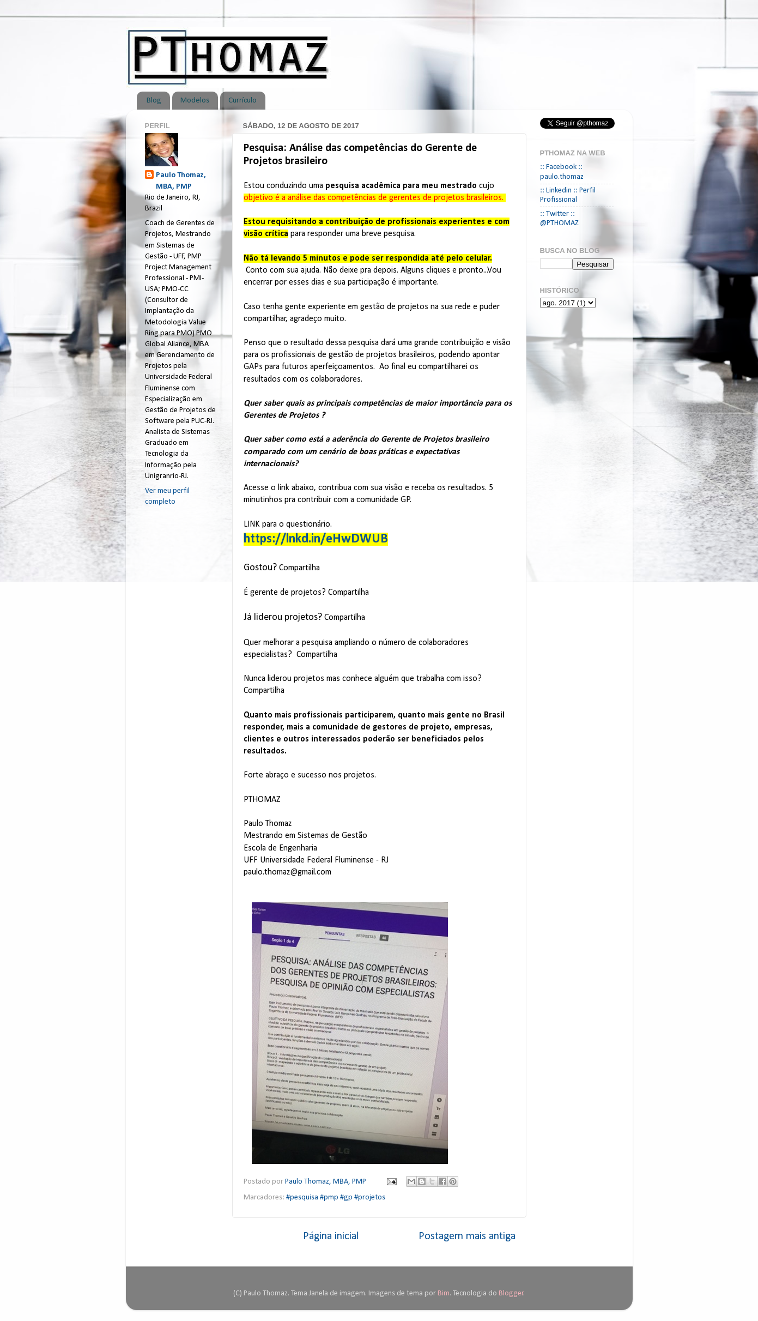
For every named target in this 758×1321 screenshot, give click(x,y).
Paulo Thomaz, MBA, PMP (181, 180)
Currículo (242, 100)
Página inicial (331, 1236)
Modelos (194, 100)
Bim (444, 1293)
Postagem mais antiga (467, 1236)
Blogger (511, 1293)
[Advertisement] (188, 687)
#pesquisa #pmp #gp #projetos (335, 1197)
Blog (154, 100)
